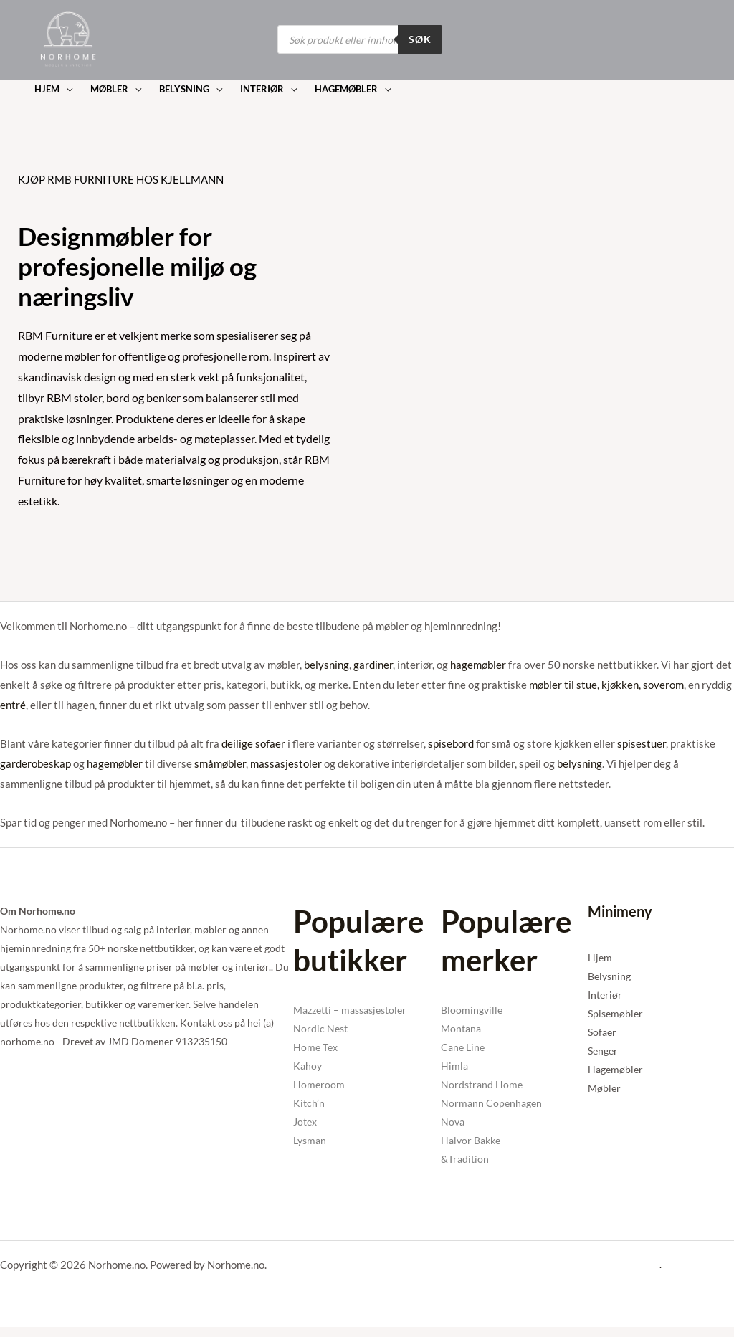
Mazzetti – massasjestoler (349, 1010)
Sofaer (602, 1032)
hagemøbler (478, 664)
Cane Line (463, 1047)
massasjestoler (286, 763)
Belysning (609, 976)
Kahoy (307, 1066)
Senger (603, 1051)
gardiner (373, 664)
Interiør (605, 995)
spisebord (451, 743)
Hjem (600, 957)
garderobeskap (35, 763)
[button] (53, 89)
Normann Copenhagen (491, 1103)
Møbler (604, 1088)
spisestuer (641, 743)
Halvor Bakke (470, 1140)
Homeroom (319, 1084)
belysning (326, 664)
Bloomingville (471, 1010)
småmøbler (220, 763)
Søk (420, 39)
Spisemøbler (615, 1013)
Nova (452, 1121)
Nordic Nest (320, 1028)
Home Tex (315, 1047)
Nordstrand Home (482, 1084)
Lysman (309, 1140)
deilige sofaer (253, 743)
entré (13, 704)
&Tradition (465, 1159)
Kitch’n (309, 1103)
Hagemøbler (615, 1069)
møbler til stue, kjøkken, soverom (606, 684)
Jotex (305, 1121)
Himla (454, 1066)
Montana (461, 1028)
